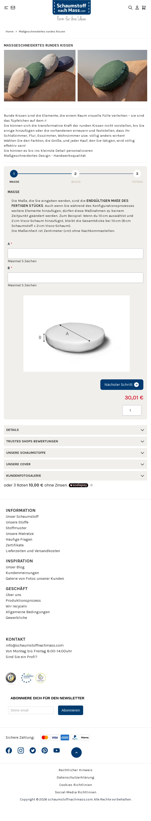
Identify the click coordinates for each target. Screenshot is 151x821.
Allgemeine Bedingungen (28, 612)
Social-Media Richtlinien (75, 792)
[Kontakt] (13, 7)
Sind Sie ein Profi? (21, 656)
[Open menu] (6, 7)
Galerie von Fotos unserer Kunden (35, 578)
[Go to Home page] (72, 10)
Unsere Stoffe (17, 522)
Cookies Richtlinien (75, 785)
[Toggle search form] (130, 7)
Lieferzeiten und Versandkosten (33, 551)
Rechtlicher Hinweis (75, 770)
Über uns (13, 594)
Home (10, 31)
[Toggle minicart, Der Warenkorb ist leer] (143, 7)
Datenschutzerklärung (75, 777)
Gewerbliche (16, 617)
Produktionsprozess (23, 600)
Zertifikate (15, 545)
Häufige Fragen (19, 539)
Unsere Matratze (20, 533)
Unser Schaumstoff (22, 516)
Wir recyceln (16, 606)
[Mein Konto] (137, 7)
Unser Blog (15, 567)
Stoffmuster (16, 528)
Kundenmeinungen (22, 572)
